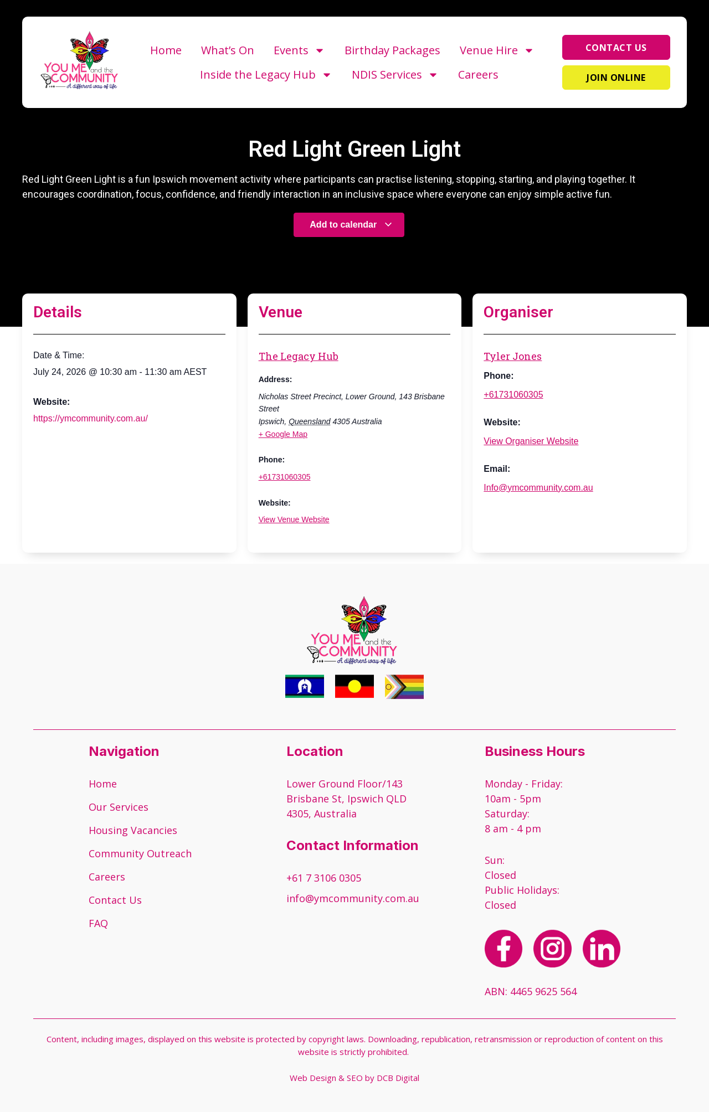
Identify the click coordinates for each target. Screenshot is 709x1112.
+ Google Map (283, 434)
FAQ (98, 923)
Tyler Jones (513, 356)
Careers (478, 74)
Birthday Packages (392, 50)
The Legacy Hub (298, 356)
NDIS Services (395, 75)
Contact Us (115, 900)
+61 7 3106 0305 (323, 877)
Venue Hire (497, 50)
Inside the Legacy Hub (266, 75)
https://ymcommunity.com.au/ (90, 418)
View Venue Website (294, 519)
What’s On (227, 50)
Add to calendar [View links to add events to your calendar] (351, 224)
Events (299, 50)
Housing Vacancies (133, 830)
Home (166, 50)
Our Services (118, 807)
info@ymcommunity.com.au (352, 898)
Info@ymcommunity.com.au (538, 487)
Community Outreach (140, 853)
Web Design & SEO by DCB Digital (354, 1077)
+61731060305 (285, 476)
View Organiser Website (531, 441)
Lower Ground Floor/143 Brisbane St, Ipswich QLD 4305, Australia (346, 798)
